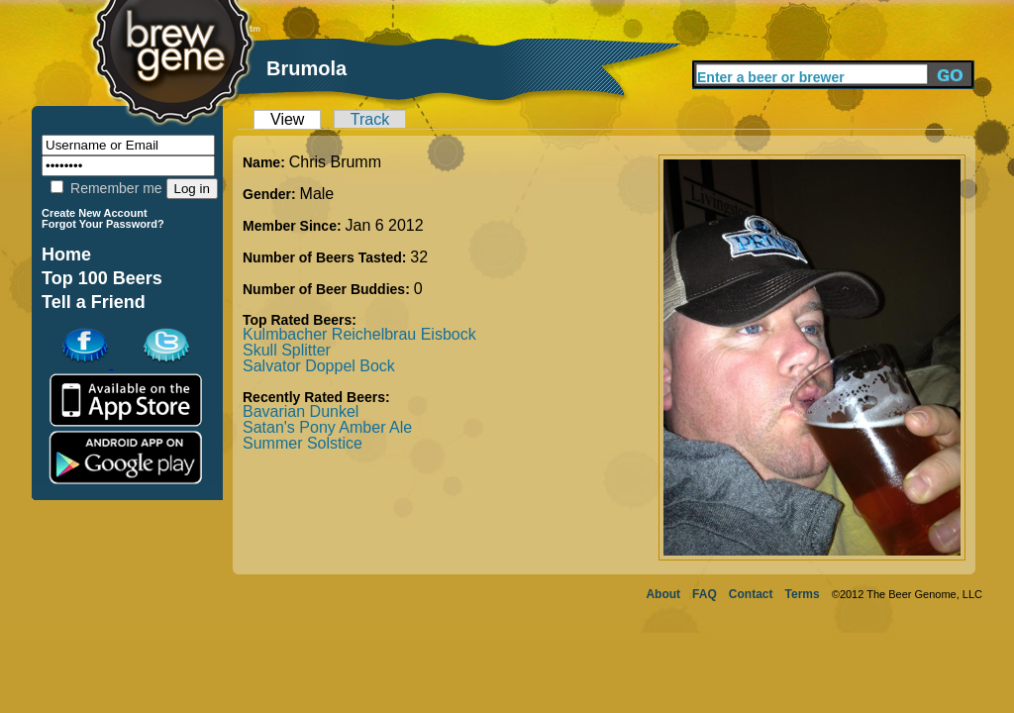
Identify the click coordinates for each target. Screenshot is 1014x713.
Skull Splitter (287, 350)
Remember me (106, 188)
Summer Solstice (302, 443)
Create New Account (95, 213)
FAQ (704, 594)
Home (66, 254)
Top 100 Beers (102, 278)
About (663, 594)
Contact (751, 594)
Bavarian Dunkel (300, 411)
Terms (802, 594)
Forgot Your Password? (103, 224)
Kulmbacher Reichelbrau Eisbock (359, 334)
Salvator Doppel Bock (319, 365)
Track (370, 119)
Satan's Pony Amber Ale (327, 427)
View (287, 119)
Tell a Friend (94, 302)
